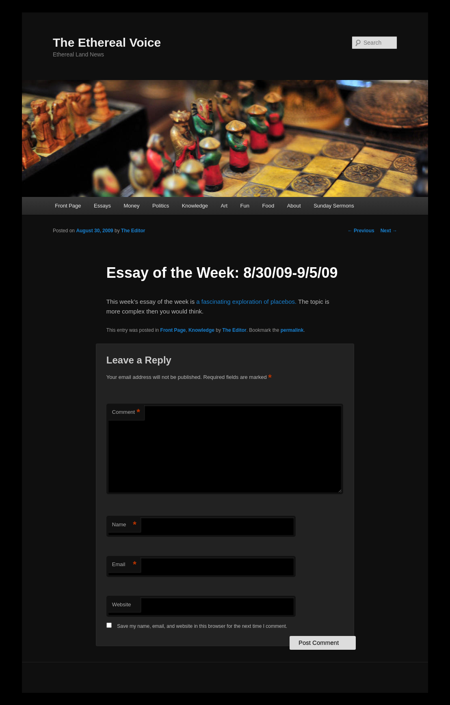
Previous (361, 231)
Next (389, 231)
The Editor (133, 231)
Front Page (68, 206)
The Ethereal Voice (107, 42)
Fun (244, 206)
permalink (292, 330)
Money (131, 206)
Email (124, 565)
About (294, 206)
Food (268, 206)
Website (121, 604)
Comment (126, 412)
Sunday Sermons (334, 206)
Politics (160, 206)
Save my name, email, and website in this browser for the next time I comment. (202, 626)
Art (224, 206)
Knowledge (195, 206)
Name (124, 525)
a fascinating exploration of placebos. (246, 301)
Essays (102, 206)
